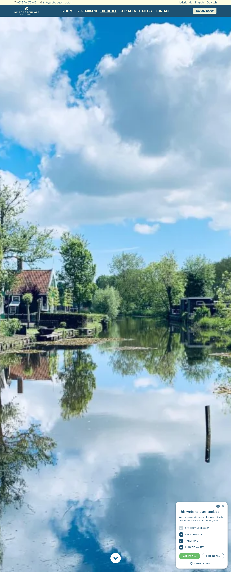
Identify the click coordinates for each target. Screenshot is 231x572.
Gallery (145, 10)
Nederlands (185, 2)
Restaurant (87, 10)
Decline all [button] (213, 556)
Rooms (68, 10)
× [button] (222, 506)
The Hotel (108, 10)
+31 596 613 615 (26, 2)
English (199, 2)
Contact (163, 10)
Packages (128, 10)
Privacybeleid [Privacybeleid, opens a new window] (212, 520)
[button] (201, 563)
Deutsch (212, 2)
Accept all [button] (189, 556)
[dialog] (202, 535)
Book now (205, 10)
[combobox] (218, 506)
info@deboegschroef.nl (57, 2)
